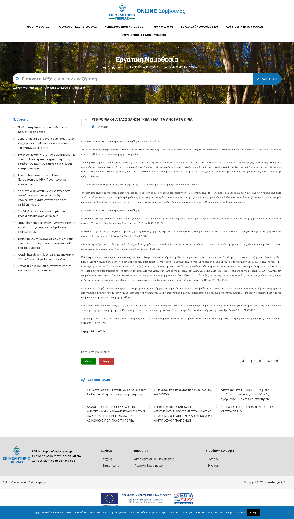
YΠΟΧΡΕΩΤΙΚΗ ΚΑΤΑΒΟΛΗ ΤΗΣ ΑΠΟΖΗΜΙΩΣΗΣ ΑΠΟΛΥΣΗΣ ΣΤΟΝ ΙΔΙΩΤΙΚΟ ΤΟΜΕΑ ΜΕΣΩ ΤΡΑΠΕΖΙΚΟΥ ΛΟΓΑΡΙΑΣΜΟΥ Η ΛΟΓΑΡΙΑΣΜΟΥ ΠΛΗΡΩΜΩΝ (184, 413)
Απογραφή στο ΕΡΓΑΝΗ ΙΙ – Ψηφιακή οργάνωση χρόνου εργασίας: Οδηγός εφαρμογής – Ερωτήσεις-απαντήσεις (245, 394)
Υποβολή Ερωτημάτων (148, 465)
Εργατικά (116, 67)
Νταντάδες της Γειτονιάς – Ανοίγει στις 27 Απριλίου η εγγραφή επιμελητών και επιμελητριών (46, 227)
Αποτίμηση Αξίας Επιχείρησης (154, 459)
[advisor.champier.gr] (277, 361)
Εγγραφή (213, 465)
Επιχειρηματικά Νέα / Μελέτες (145, 35)
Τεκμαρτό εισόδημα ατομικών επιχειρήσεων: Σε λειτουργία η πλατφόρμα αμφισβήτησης (116, 392)
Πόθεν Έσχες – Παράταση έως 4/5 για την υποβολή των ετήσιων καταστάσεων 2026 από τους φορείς (45, 243)
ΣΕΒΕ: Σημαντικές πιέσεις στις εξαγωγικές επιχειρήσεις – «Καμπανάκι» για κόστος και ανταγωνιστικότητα (46, 143)
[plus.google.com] (268, 361)
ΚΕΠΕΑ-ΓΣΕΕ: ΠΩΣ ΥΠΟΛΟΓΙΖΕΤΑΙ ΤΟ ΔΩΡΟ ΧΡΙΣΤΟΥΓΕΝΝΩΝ (250, 409)
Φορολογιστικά (163, 26)
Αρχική (101, 67)
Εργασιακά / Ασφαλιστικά (200, 26)
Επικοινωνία (111, 465)
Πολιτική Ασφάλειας (15, 482)
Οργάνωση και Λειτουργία (79, 26)
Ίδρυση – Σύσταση (39, 26)
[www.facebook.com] (251, 361)
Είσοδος (213, 459)
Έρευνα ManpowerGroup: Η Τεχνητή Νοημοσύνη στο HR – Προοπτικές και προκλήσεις (43, 179)
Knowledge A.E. (275, 482)
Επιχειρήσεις (80, 87)
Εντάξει (253, 512)
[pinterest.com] (260, 361)
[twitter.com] (243, 361)
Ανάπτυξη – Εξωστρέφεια (245, 26)
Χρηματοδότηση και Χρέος (125, 26)
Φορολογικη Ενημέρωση (55, 87)
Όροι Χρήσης (38, 482)
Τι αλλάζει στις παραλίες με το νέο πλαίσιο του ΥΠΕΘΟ (183, 392)
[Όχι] (289, 514)
